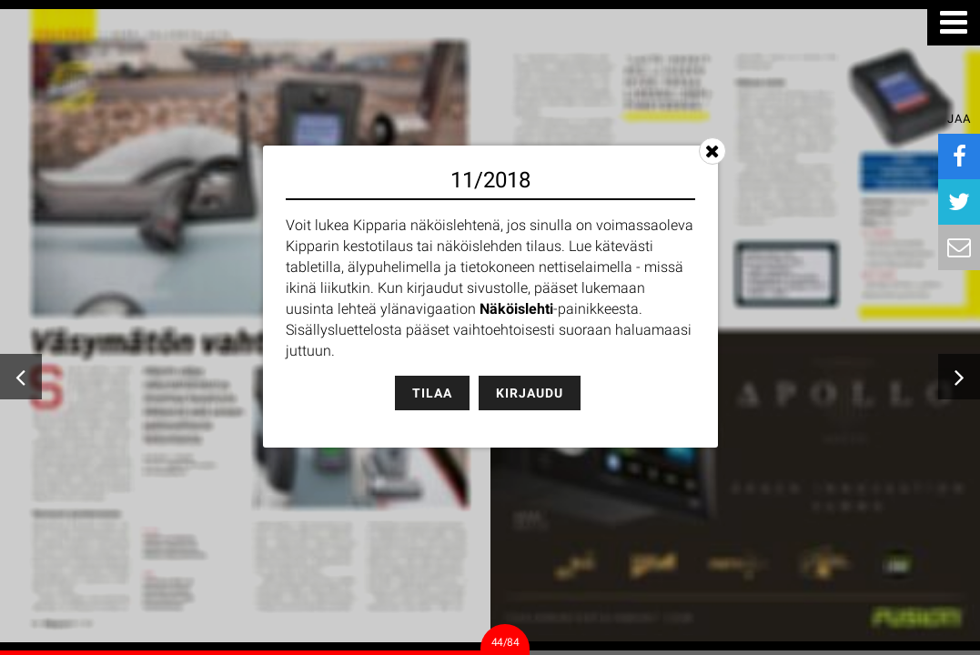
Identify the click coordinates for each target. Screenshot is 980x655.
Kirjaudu (529, 393)
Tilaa (432, 393)
